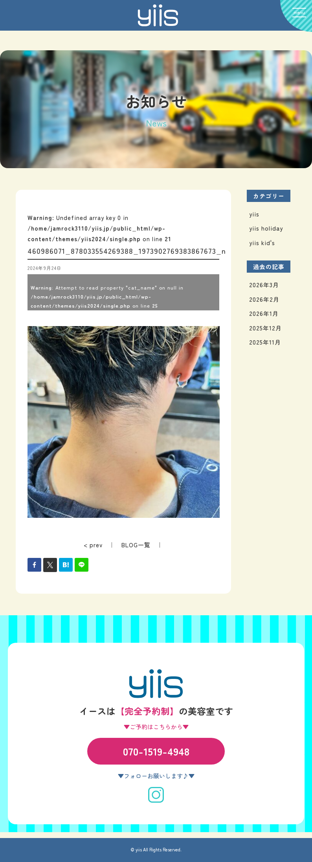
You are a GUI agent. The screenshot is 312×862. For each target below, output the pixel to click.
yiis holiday (266, 228)
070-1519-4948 (156, 751)
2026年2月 (264, 299)
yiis (254, 214)
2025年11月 (265, 342)
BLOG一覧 (135, 545)
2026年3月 (264, 285)
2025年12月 (265, 328)
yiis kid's (262, 242)
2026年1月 (264, 313)
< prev (93, 545)
